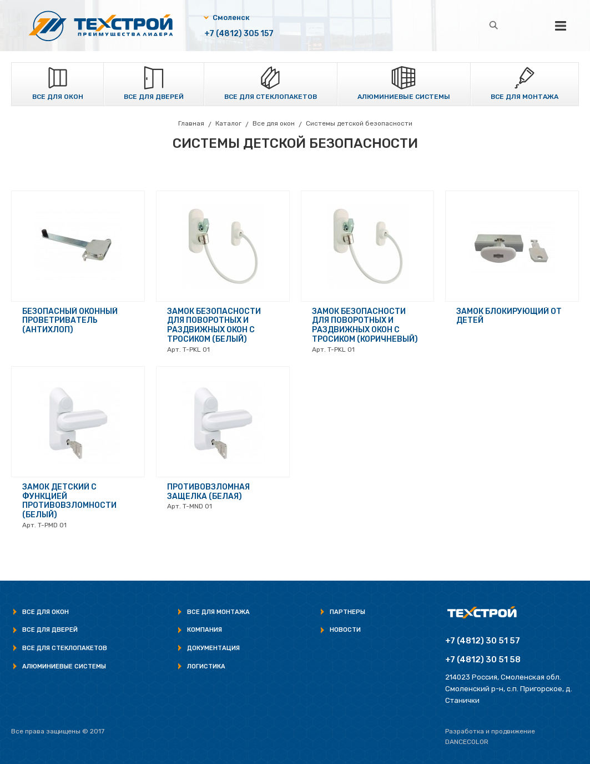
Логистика (206, 666)
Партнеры (347, 612)
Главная (191, 123)
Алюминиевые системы (403, 97)
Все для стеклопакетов (270, 97)
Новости (345, 629)
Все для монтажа (524, 97)
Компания (204, 629)
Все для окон (57, 97)
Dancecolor (466, 742)
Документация (213, 648)
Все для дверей (154, 97)
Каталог (228, 123)
